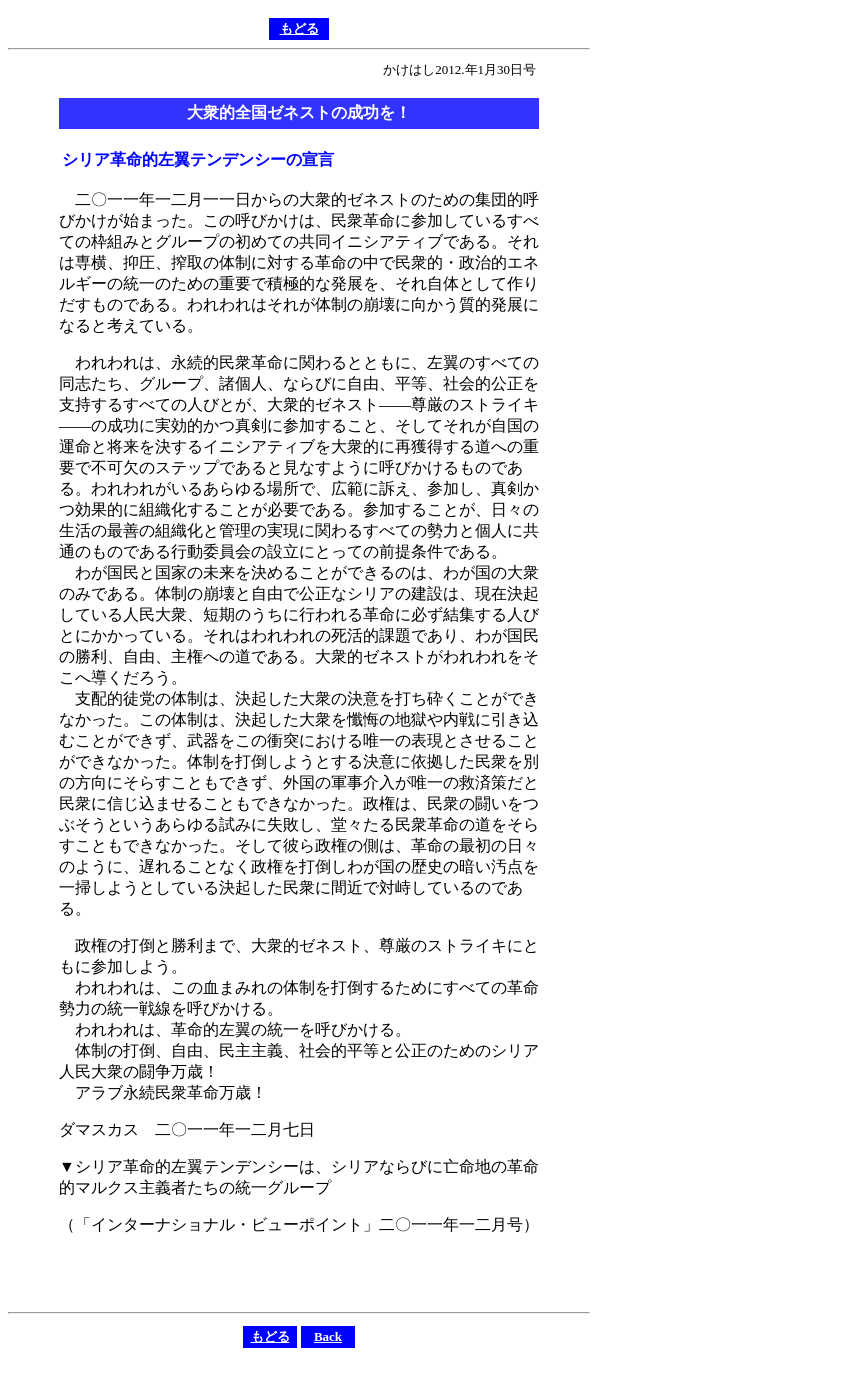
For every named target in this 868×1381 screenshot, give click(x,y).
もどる (299, 28)
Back (328, 1336)
